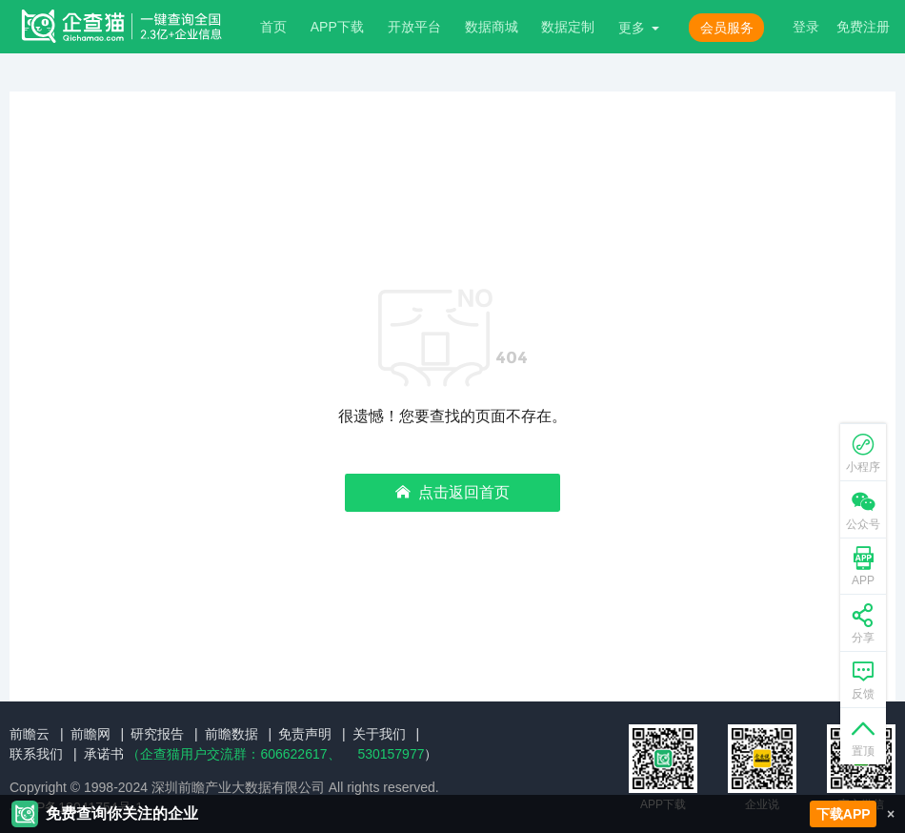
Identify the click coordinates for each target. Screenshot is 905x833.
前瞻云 (30, 734)
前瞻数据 (231, 734)
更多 (631, 27)
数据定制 (567, 26)
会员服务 (727, 27)
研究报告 (157, 734)
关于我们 (379, 734)
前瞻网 (90, 734)
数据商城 (491, 26)
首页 (273, 26)
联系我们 (36, 754)
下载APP (843, 814)
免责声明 (305, 734)
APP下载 (337, 26)
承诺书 (104, 754)
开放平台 (414, 26)
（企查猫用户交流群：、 (233, 754)
